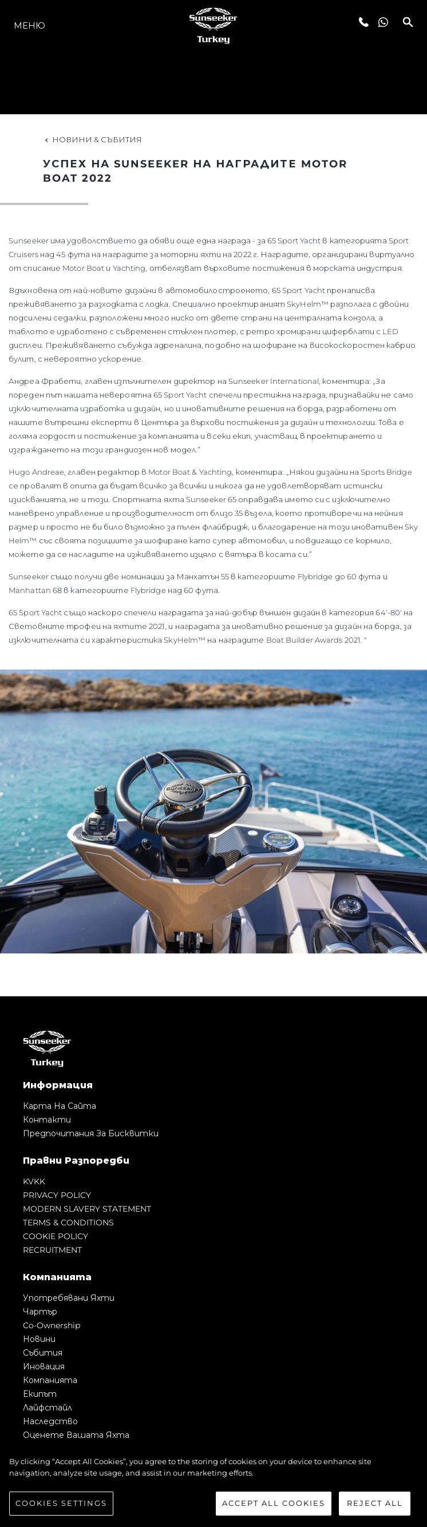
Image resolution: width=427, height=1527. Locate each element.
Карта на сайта (59, 1106)
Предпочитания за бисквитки (91, 1133)
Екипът (40, 1394)
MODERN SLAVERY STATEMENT (87, 1209)
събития (42, 1353)
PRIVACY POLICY (57, 1195)
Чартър (40, 1311)
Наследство (50, 1421)
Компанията (50, 1380)
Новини (39, 1339)
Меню (29, 25)
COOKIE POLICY (55, 1236)
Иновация (44, 1366)
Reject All (375, 1504)
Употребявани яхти (68, 1298)
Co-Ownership (51, 1325)
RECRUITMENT (52, 1250)
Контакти (47, 1120)
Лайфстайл (47, 1407)
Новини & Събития (92, 139)
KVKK (34, 1181)
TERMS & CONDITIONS (68, 1222)
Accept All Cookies (273, 1504)
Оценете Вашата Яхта (76, 1435)
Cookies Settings (61, 1504)
